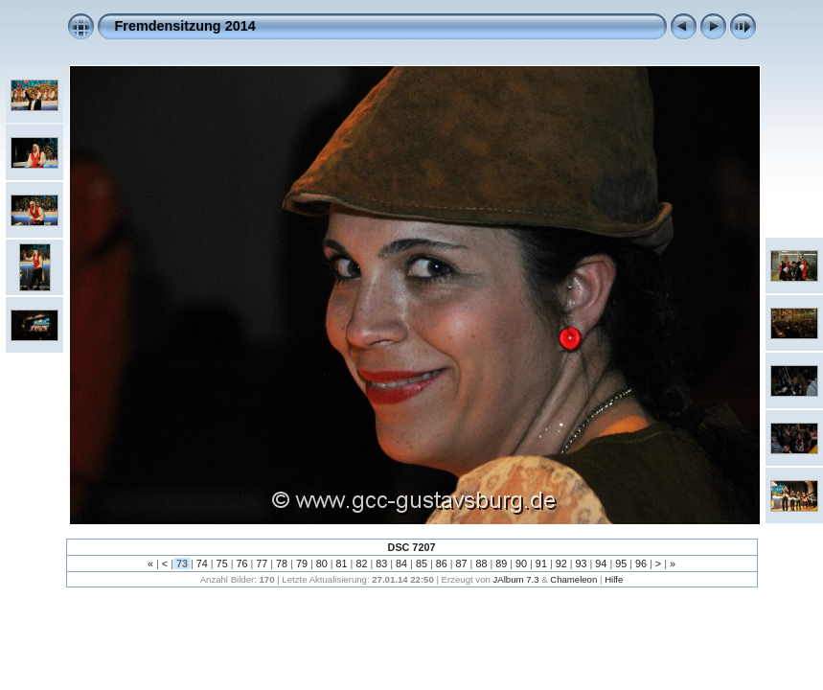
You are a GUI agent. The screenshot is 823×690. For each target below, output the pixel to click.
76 (241, 563)
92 (561, 563)
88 (481, 563)
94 (600, 563)
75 (222, 563)
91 (541, 563)
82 (361, 563)
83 (381, 563)
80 (322, 563)
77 (261, 563)
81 (342, 563)
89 (501, 563)
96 (641, 563)
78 (281, 563)
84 (401, 563)
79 (301, 563)
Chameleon (573, 579)
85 (421, 563)
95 (620, 563)
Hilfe (614, 579)
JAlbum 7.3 (515, 579)
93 (581, 563)
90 (521, 563)
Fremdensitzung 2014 (185, 26)
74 (202, 563)
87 (461, 563)
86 (441, 563)
